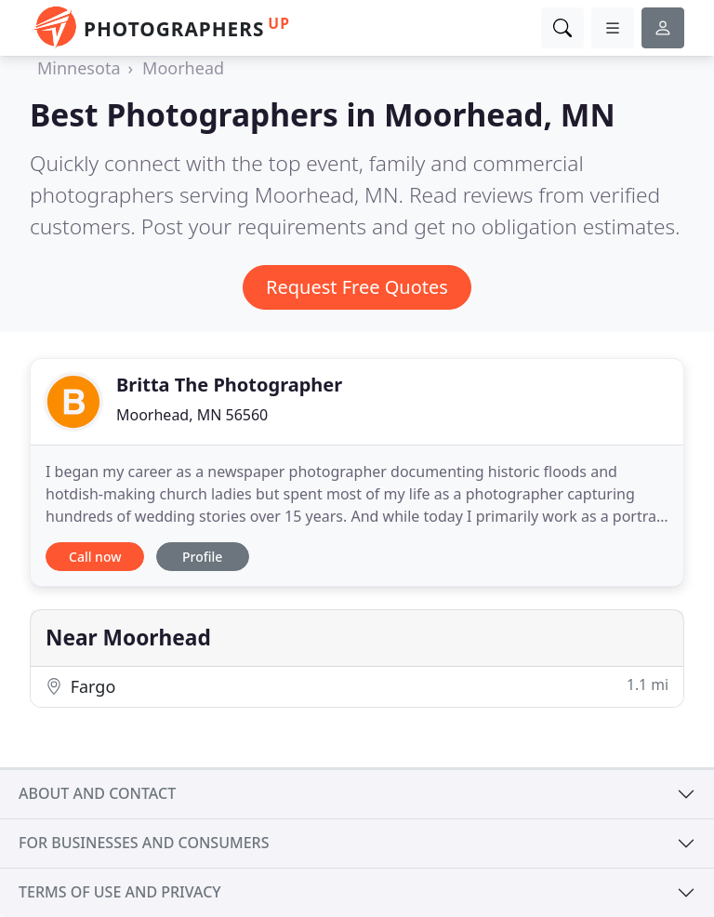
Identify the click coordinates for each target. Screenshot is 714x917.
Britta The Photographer (229, 384)
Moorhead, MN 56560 (192, 415)
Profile (202, 556)
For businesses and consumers (144, 842)
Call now (95, 556)
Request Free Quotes (357, 286)
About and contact (97, 793)
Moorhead (183, 68)
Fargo (357, 686)
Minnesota (78, 68)
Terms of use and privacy (120, 892)
